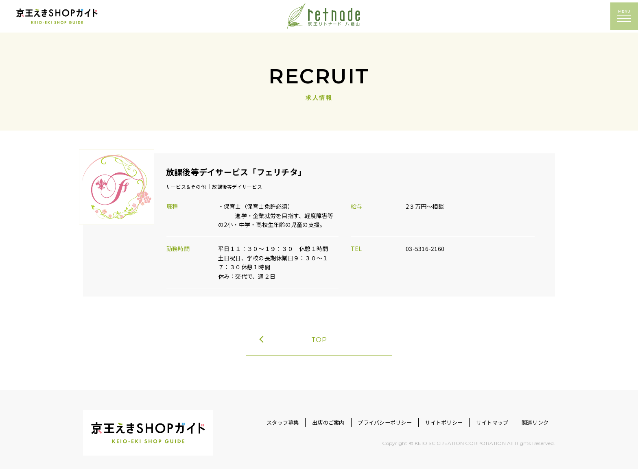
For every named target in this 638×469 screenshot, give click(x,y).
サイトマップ (483, 416)
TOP (293, 330)
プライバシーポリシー (363, 416)
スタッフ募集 (249, 416)
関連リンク (532, 416)
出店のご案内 (300, 416)
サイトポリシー (429, 416)
